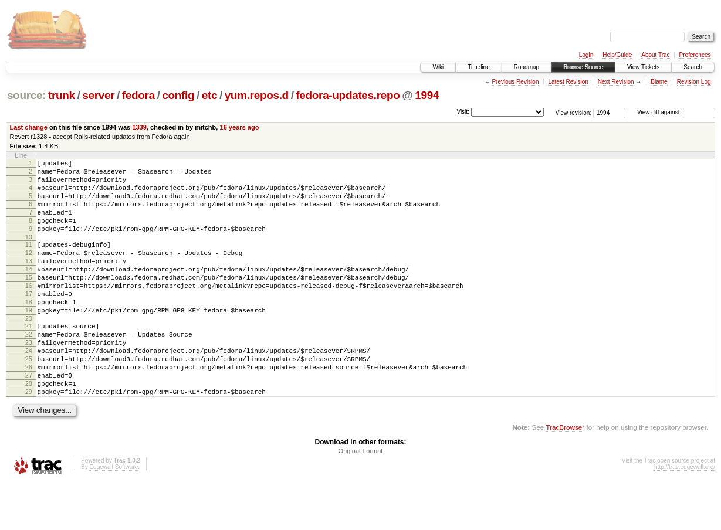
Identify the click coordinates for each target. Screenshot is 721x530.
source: (26, 95)
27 (28, 417)
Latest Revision (568, 82)
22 (28, 367)
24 (28, 387)
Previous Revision (515, 82)
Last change (29, 127)
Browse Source (583, 67)
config (178, 95)
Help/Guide (617, 55)
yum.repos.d (257, 95)
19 (28, 340)
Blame (659, 82)
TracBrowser (565, 474)
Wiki (438, 67)
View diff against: (676, 112)
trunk (61, 95)
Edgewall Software (113, 514)
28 (28, 427)
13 (28, 280)
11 (28, 260)
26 (28, 407)
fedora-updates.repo (348, 95)
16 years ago (239, 127)
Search (692, 67)
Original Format (361, 498)
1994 (427, 95)
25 (28, 397)
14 (28, 290)
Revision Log (694, 82)
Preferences (695, 55)
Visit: (462, 111)
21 (28, 357)
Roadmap (526, 67)
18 (28, 330)
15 (28, 300)
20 (28, 350)
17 (28, 320)
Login (586, 55)
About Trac (655, 55)
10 (28, 252)
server (98, 95)
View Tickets (643, 67)
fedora (138, 95)
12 (28, 270)
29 (28, 437)
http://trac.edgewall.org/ (684, 514)
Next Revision (616, 82)
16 (28, 310)
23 (28, 377)
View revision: (574, 112)
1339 (139, 127)
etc (209, 95)
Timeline (478, 67)
